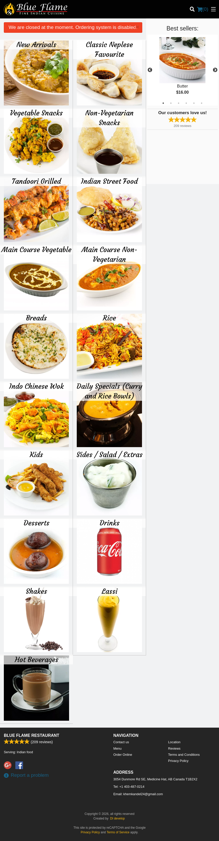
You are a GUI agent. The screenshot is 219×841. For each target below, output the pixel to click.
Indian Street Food (109, 181)
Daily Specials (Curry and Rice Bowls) (109, 391)
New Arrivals (36, 44)
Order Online (122, 755)
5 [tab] (193, 103)
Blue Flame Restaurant (31, 735)
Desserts (36, 523)
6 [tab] (201, 103)
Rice (109, 318)
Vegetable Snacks (36, 113)
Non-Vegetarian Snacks (109, 118)
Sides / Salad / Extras (109, 454)
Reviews (174, 748)
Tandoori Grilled (36, 181)
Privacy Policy (178, 761)
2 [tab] (170, 103)
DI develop (117, 818)
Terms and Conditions (184, 755)
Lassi (109, 591)
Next (215, 70)
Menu (117, 748)
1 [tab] (163, 103)
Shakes (36, 591)
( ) (202, 9)
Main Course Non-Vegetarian (109, 254)
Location (174, 742)
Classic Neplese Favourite (109, 49)
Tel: (128, 787)
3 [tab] (178, 103)
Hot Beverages (36, 659)
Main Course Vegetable (36, 249)
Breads (36, 318)
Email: (138, 794)
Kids (36, 454)
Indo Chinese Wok (36, 386)
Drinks (109, 523)
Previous (149, 70)
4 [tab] (186, 103)
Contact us (121, 742)
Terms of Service (118, 832)
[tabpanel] (182, 70)
